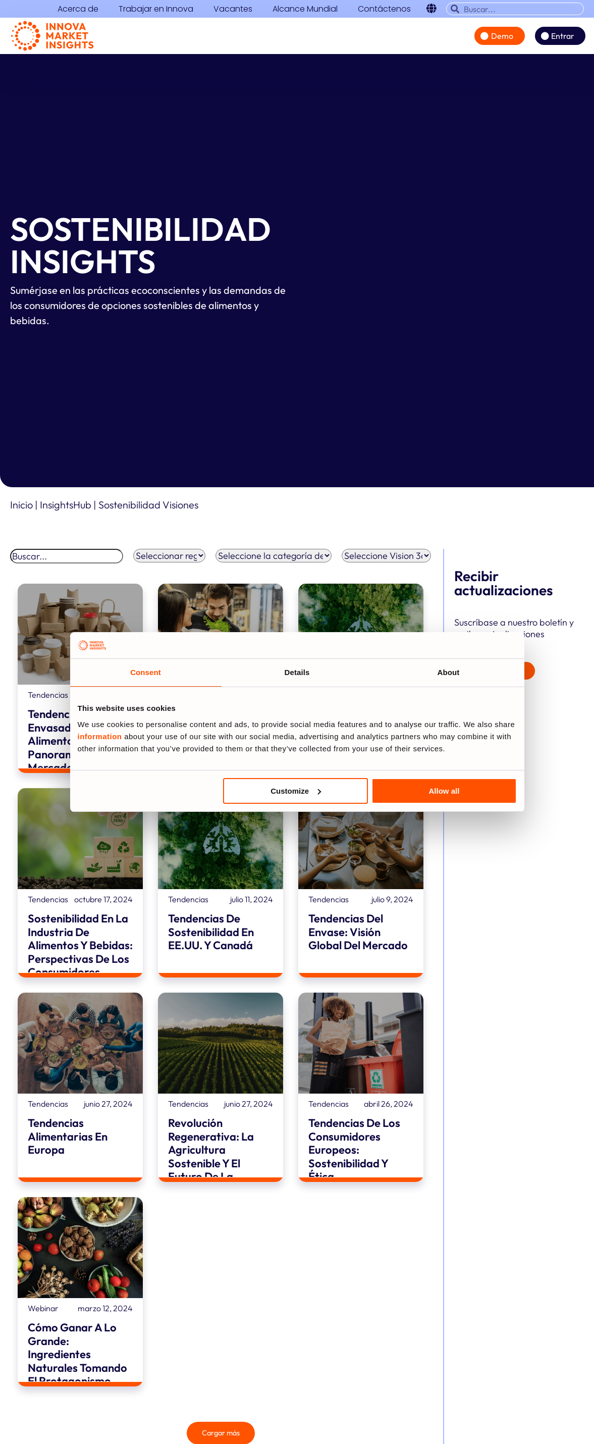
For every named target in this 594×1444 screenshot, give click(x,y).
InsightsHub (66, 508)
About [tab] (449, 672)
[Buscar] (66, 560)
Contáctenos (384, 9)
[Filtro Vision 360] (386, 559)
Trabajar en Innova (156, 9)
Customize (296, 791)
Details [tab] (297, 672)
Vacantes (232, 9)
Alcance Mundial (305, 9)
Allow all (444, 791)
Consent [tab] (145, 672)
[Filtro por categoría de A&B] (273, 559)
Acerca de (78, 9)
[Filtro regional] (169, 559)
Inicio (21, 508)
